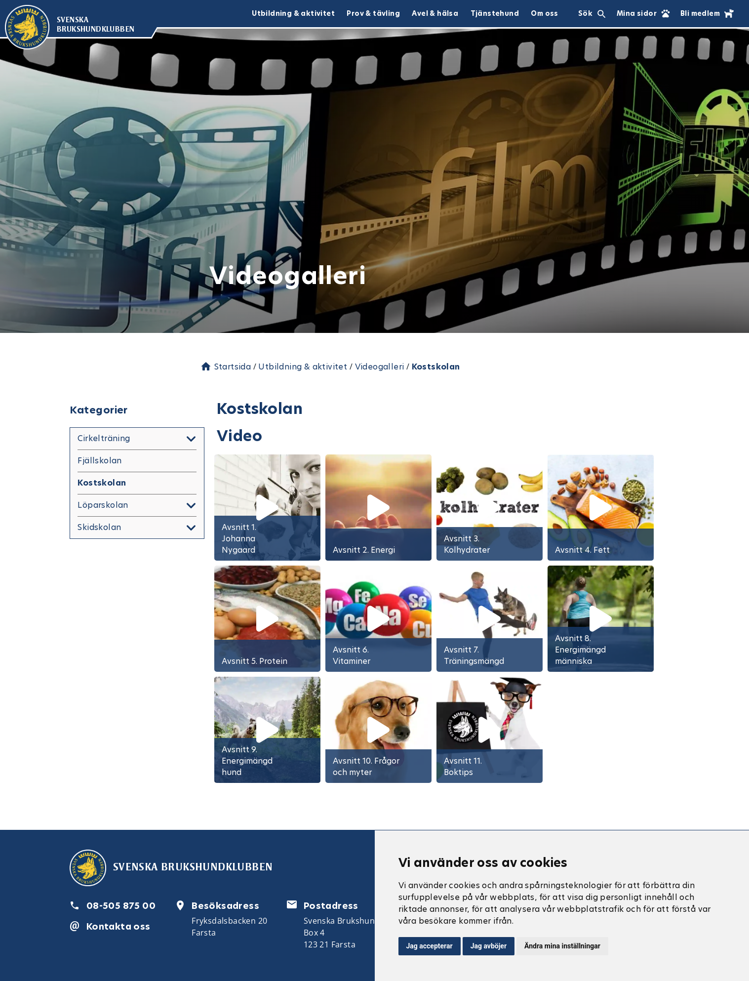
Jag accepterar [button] (429, 946)
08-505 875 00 (121, 905)
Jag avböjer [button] (489, 946)
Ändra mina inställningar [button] (562, 946)
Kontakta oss (118, 926)
